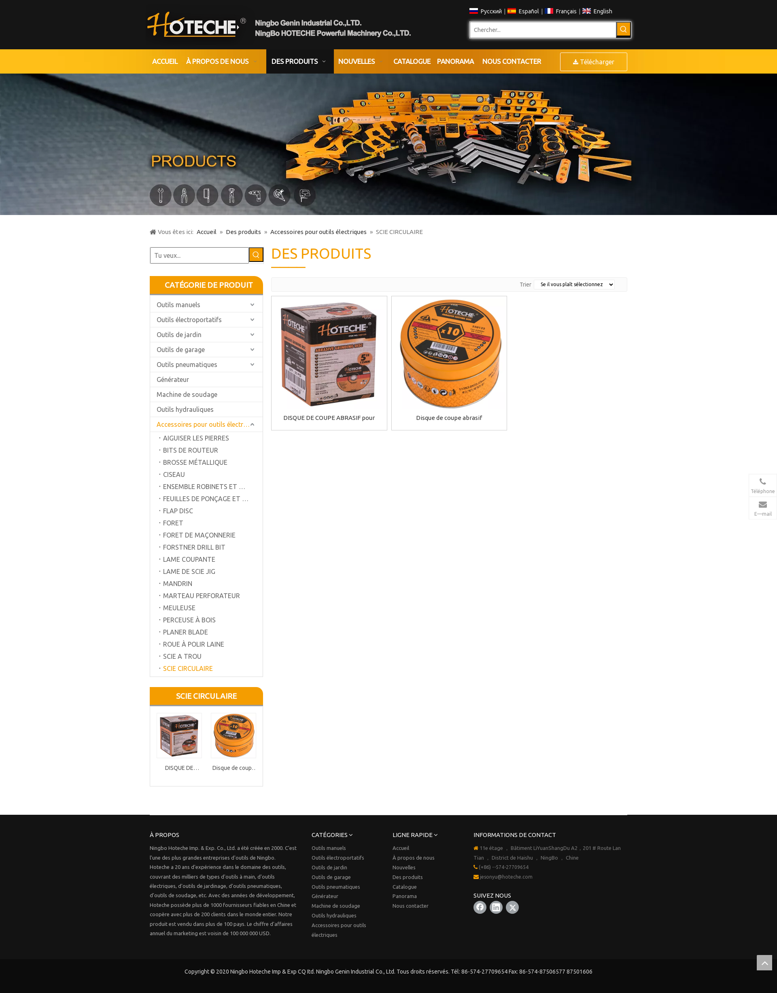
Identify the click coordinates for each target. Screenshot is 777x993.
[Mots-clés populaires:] (623, 29)
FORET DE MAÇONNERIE (199, 535)
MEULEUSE (179, 607)
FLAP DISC (178, 510)
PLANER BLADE (185, 632)
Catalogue (405, 887)
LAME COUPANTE (189, 559)
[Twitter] (512, 907)
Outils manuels (178, 304)
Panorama (405, 896)
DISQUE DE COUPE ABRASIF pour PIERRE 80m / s (179, 769)
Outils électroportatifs (189, 319)
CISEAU (174, 474)
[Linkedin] (496, 907)
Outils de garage (181, 349)
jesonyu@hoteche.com (506, 876)
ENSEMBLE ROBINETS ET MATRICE (213, 486)
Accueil (401, 848)
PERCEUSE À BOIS (189, 620)
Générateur (173, 379)
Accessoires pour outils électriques (208, 424)
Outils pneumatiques (187, 364)
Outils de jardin (179, 334)
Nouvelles (404, 867)
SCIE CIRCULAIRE (188, 668)
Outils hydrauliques (185, 409)
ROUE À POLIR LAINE (193, 644)
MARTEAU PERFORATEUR (201, 595)
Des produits (408, 877)
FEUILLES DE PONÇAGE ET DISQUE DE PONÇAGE (213, 498)
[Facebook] (479, 907)
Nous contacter (411, 906)
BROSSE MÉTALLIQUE (195, 462)
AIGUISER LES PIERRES (196, 438)
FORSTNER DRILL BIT (194, 547)
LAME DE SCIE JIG (189, 571)
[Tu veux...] (199, 255)
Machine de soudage (187, 394)
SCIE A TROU (182, 656)
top (764, 962)
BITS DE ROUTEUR (190, 450)
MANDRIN (177, 583)
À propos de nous (414, 857)
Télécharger (593, 61)
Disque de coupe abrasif (233, 769)
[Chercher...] (543, 30)
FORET (173, 523)
